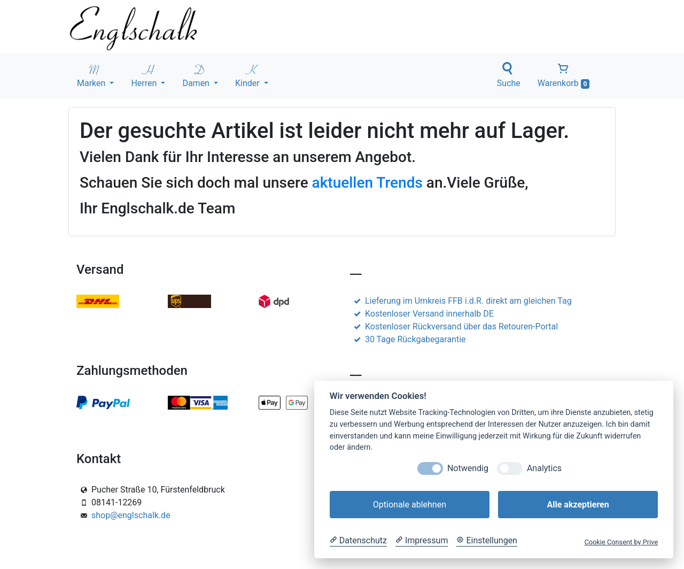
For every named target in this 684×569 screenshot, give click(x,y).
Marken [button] (92, 75)
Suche (508, 75)
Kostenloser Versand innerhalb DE (422, 314)
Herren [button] (145, 75)
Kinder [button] (248, 75)
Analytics (544, 468)
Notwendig (467, 468)
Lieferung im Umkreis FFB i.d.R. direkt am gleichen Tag (461, 301)
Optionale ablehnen (409, 504)
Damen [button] (197, 75)
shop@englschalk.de (130, 515)
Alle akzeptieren (578, 504)
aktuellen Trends (367, 182)
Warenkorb (563, 75)
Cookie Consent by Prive (621, 542)
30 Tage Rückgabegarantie (408, 339)
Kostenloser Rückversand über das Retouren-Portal (454, 326)
